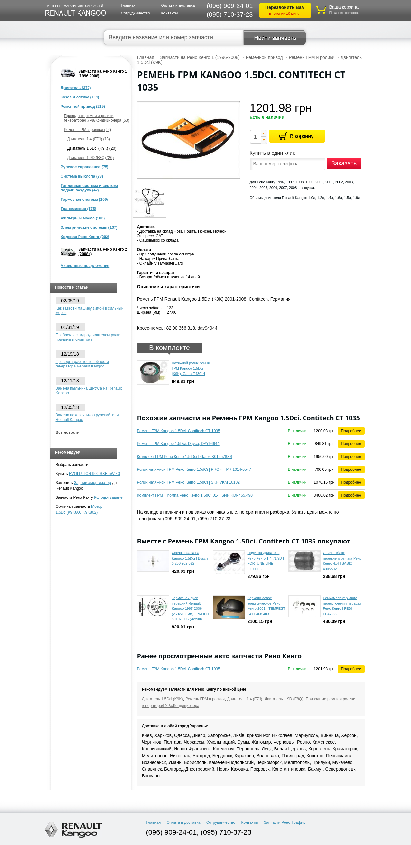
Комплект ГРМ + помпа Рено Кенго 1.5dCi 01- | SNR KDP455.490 (195, 495)
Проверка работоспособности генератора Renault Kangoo (82, 363)
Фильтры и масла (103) (83, 218)
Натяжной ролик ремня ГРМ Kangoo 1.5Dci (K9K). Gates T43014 (191, 368)
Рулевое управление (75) (84, 167)
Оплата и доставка (178, 5)
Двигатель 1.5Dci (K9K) (162, 699)
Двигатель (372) (76, 88)
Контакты (169, 13)
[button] (263, 133)
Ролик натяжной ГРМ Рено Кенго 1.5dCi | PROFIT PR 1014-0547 (194, 469)
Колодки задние (108, 497)
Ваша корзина (344, 7)
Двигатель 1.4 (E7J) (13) (88, 139)
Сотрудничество (135, 13)
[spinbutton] (255, 137)
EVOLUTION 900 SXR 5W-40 (94, 473)
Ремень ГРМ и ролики (205, 699)
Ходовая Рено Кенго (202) (85, 237)
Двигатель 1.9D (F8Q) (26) (90, 157)
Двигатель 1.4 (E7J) (244, 699)
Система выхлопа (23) (82, 176)
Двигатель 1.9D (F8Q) (284, 699)
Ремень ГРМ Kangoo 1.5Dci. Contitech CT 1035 (178, 431)
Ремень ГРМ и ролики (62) (87, 129)
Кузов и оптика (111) (80, 97)
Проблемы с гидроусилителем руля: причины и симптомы (88, 337)
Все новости (67, 432)
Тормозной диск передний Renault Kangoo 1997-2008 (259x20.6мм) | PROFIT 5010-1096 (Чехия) (191, 608)
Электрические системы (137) (89, 227)
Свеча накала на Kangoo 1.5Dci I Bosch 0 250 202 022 (190, 558)
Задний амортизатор (92, 482)
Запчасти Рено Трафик (284, 822)
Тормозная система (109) (84, 199)
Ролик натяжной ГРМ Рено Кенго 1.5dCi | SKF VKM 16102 (188, 482)
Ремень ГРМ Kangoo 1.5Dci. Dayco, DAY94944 (178, 443)
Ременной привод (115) (83, 106)
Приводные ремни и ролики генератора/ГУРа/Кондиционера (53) (96, 118)
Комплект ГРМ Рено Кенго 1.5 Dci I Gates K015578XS (184, 456)
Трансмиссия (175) (78, 209)
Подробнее (351, 431)
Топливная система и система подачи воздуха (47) (89, 187)
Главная (128, 5)
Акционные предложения (85, 266)
